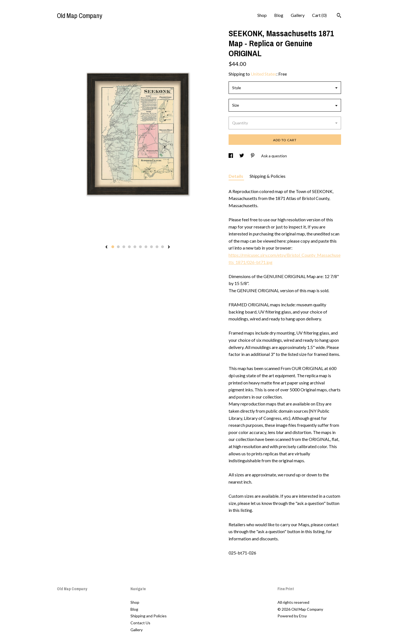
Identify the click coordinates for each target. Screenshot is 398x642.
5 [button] (134, 246)
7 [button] (146, 246)
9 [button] (157, 246)
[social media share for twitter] (242, 155)
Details (236, 176)
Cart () (319, 15)
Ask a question (274, 155)
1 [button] (112, 246)
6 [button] (140, 246)
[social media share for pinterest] (253, 155)
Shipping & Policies (268, 176)
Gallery (298, 15)
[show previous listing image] (106, 247)
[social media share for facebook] (231, 155)
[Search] (339, 16)
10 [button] (162, 246)
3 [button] (123, 246)
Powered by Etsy (292, 615)
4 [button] (129, 246)
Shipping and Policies (148, 615)
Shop (262, 15)
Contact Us (140, 622)
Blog (278, 15)
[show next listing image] (168, 247)
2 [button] (118, 246)
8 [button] (151, 246)
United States (263, 73)
